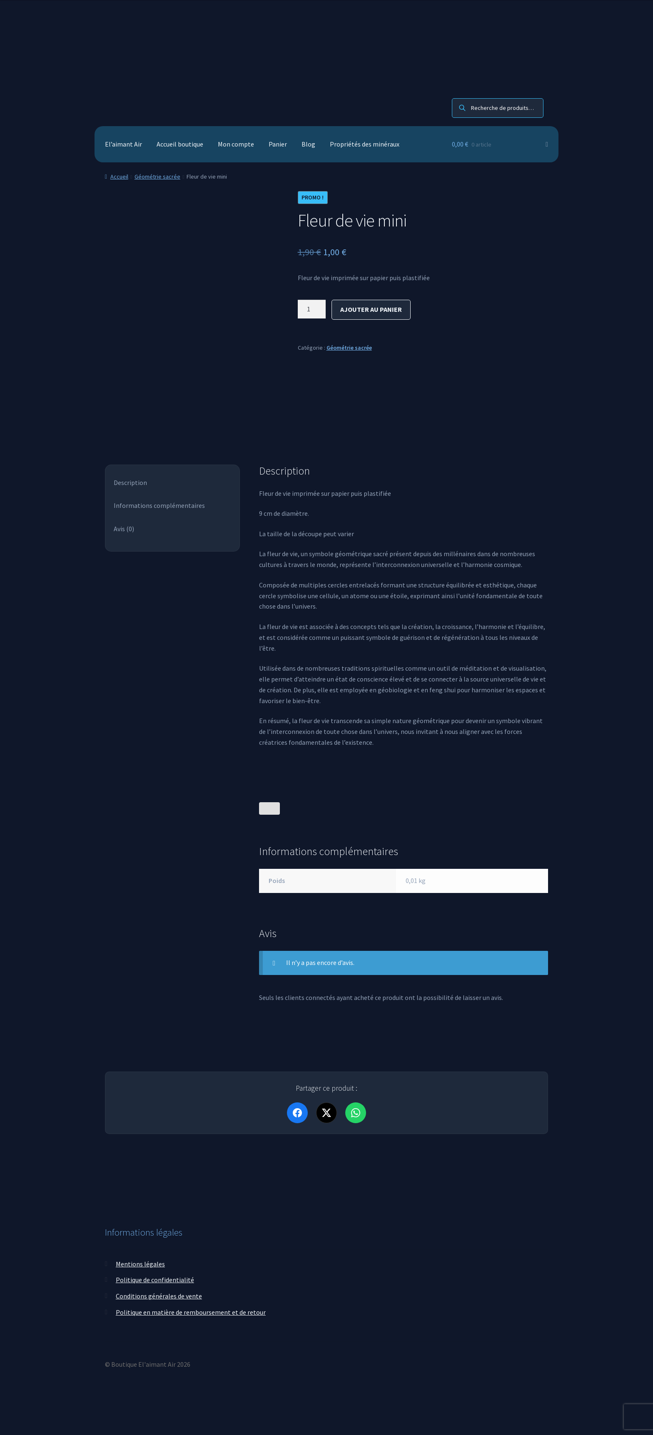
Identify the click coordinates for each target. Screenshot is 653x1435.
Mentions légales (140, 1264)
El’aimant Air (123, 144)
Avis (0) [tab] (124, 529)
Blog (308, 144)
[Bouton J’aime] (269, 808)
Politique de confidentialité (155, 1280)
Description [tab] (130, 482)
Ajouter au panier (371, 309)
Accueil (119, 176)
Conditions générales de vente (159, 1296)
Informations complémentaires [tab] (159, 505)
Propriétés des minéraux (364, 144)
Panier (278, 144)
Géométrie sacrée (157, 176)
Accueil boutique (180, 144)
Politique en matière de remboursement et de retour (191, 1312)
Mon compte (236, 144)
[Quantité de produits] (312, 309)
